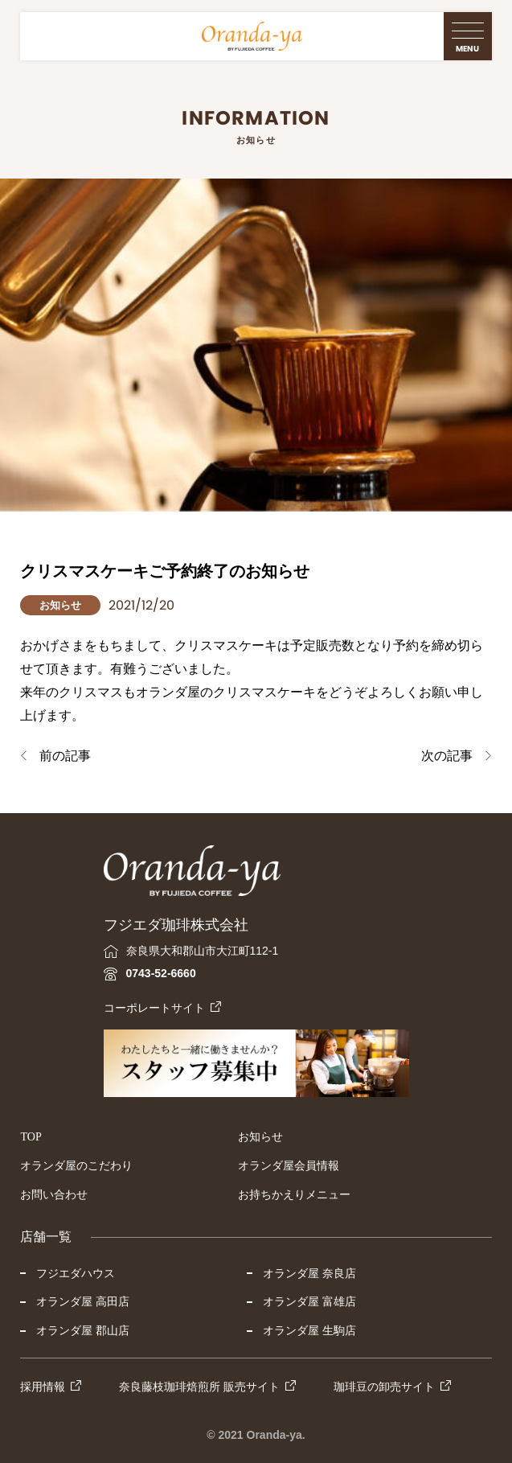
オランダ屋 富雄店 (309, 1301)
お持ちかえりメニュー (294, 1195)
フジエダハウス (75, 1273)
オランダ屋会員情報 (288, 1166)
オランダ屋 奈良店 (309, 1273)
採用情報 (42, 1386)
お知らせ (260, 1137)
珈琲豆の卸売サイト (384, 1386)
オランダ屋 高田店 (82, 1301)
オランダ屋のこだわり (76, 1166)
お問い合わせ (54, 1195)
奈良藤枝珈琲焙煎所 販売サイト (199, 1386)
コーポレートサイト (154, 1007)
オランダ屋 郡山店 (82, 1330)
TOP (30, 1137)
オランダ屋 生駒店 (309, 1330)
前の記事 (65, 755)
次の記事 (447, 755)
